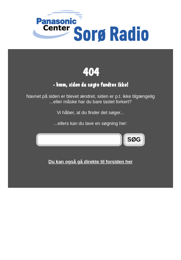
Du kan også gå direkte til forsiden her (91, 161)
